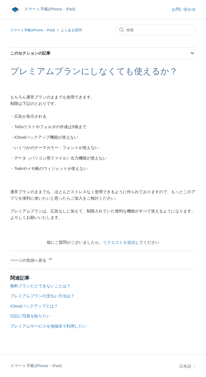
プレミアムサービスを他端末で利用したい (48, 326)
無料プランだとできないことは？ (40, 286)
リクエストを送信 (119, 242)
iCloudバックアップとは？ (34, 306)
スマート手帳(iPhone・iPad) (32, 30)
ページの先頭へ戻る (31, 259)
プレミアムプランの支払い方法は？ (42, 296)
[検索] (155, 30)
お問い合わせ (184, 9)
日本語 (187, 366)
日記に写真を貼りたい (30, 316)
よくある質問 (71, 30)
